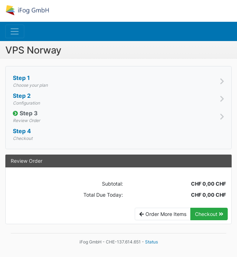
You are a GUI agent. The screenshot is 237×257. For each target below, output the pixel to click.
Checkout (209, 214)
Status (151, 242)
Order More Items (162, 214)
